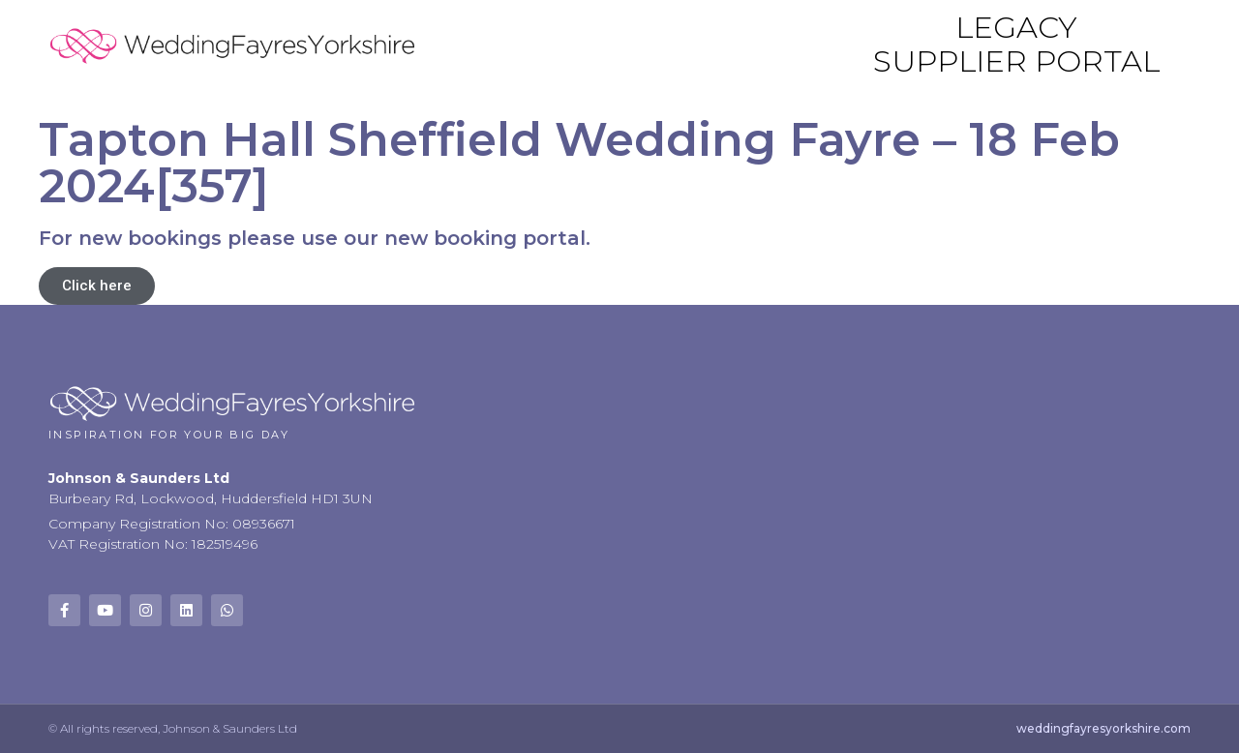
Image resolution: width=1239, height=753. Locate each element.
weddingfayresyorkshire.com (1103, 728)
